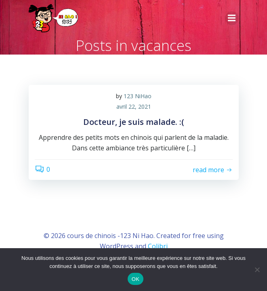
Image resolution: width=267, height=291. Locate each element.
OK (135, 279)
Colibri (158, 246)
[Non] (257, 270)
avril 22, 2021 (133, 106)
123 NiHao (137, 96)
